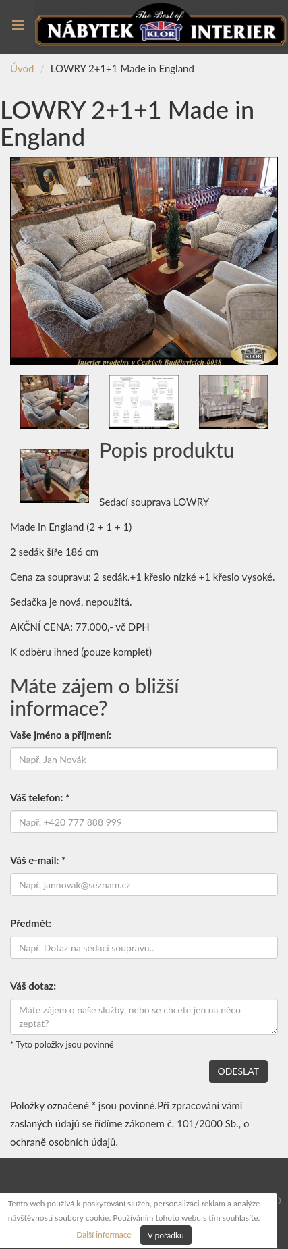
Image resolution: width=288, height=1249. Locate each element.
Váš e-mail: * (37, 860)
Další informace (103, 1234)
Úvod (22, 68)
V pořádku (166, 1235)
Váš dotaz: (33, 986)
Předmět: (30, 923)
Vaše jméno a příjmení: (60, 734)
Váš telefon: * (39, 797)
